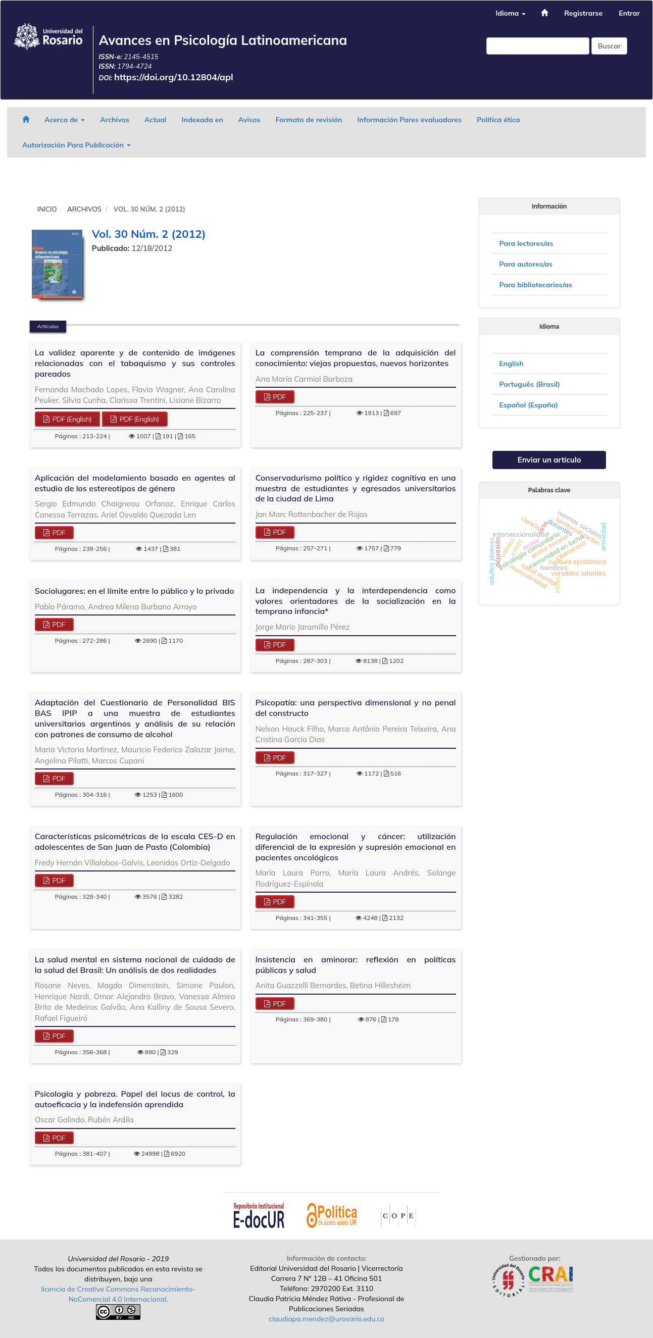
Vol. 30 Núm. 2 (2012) (149, 234)
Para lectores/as (526, 243)
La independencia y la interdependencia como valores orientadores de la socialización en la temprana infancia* (356, 600)
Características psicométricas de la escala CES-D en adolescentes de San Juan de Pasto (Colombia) (135, 841)
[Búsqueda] (537, 46)
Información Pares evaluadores (410, 119)
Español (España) (529, 404)
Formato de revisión (309, 119)
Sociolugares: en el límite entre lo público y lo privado (134, 591)
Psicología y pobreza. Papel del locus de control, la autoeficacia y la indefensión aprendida (135, 1099)
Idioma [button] (510, 13)
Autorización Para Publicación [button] (76, 144)
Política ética (498, 119)
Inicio (47, 209)
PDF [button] (278, 396)
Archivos (114, 119)
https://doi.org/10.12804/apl (173, 77)
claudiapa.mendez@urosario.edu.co (326, 1318)
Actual (155, 119)
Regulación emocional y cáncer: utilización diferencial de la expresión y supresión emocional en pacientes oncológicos (356, 846)
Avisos (249, 119)
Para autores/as (526, 264)
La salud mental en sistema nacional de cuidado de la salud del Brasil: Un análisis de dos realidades (135, 964)
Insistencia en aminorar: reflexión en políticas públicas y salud (356, 964)
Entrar (629, 13)
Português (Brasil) (529, 384)
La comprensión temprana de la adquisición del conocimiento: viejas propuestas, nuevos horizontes (356, 357)
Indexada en (202, 119)
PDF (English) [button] (71, 419)
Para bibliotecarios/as (536, 284)
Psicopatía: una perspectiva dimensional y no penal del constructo (356, 707)
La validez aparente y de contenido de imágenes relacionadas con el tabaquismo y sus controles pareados (135, 363)
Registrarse (583, 13)
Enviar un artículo (549, 460)
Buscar (609, 45)
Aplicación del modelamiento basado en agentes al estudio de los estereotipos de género (135, 483)
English (511, 363)
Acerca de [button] (64, 119)
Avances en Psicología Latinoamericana (222, 40)
